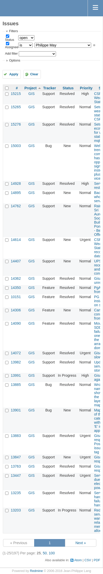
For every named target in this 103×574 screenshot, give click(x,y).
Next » (81, 543)
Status (9, 40)
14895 (16, 193)
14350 (16, 288)
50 (45, 553)
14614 (16, 240)
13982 (16, 362)
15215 (16, 94)
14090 (16, 323)
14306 (16, 310)
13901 (16, 410)
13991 (16, 375)
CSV (88, 560)
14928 (16, 183)
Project (30, 88)
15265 (16, 107)
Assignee (11, 47)
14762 (16, 206)
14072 (16, 353)
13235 (16, 493)
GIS (32, 94)
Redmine (36, 571)
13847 (16, 457)
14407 (16, 261)
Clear (34, 74)
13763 (16, 466)
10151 (16, 297)
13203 (16, 510)
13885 (16, 385)
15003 (16, 146)
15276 (16, 124)
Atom (78, 560)
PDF (97, 560)
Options (14, 60)
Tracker (49, 88)
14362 (16, 278)
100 (52, 553)
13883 (16, 436)
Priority (86, 88)
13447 (16, 475)
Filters (13, 31)
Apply (13, 74)
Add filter (11, 53)
